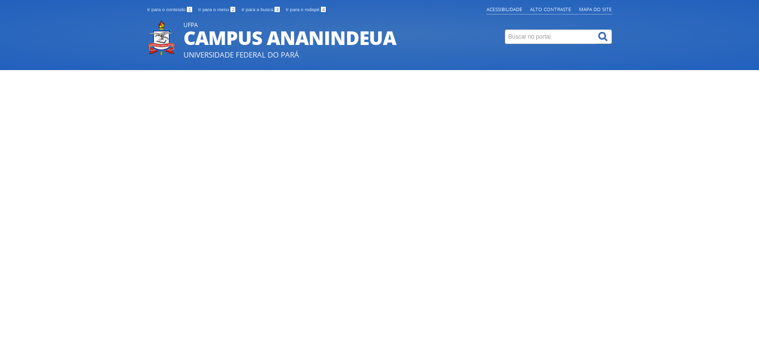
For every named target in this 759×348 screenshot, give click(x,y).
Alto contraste (550, 9)
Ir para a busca (261, 9)
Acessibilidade (504, 9)
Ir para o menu (217, 9)
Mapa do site (595, 9)
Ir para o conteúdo (170, 9)
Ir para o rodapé (306, 9)
